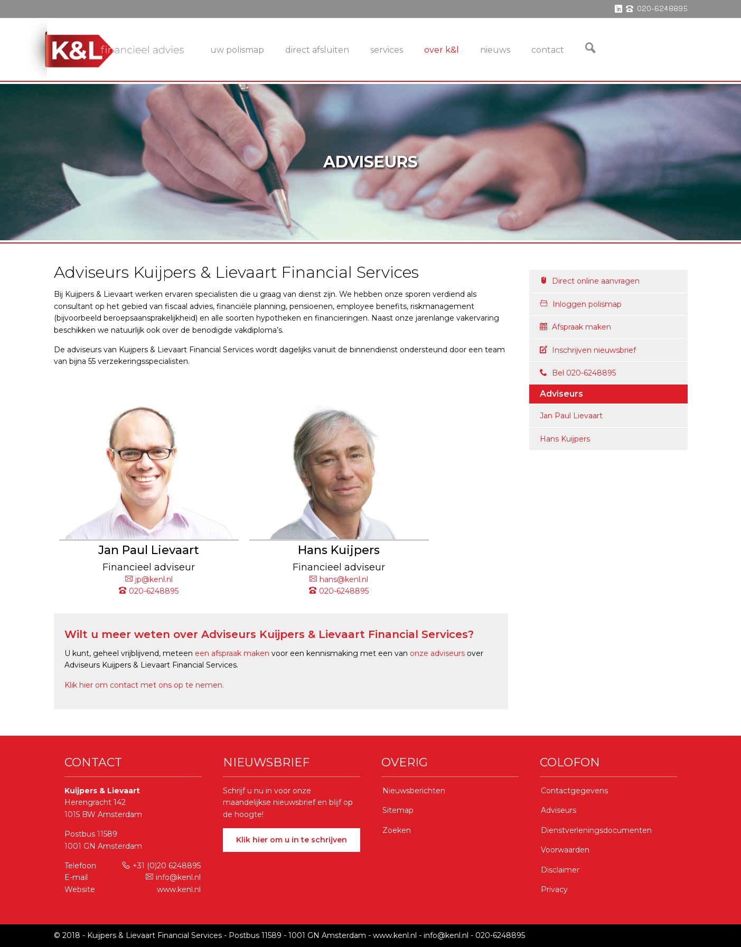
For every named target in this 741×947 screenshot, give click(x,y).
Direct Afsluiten (317, 50)
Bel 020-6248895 (578, 373)
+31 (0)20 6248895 (161, 865)
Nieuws (495, 50)
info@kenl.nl (173, 877)
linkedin (618, 9)
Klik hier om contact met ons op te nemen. (144, 685)
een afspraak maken (232, 653)
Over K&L (441, 50)
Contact (547, 50)
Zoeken (396, 830)
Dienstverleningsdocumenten (596, 830)
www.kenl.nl (179, 889)
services (386, 50)
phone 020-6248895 (657, 9)
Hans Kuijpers (565, 439)
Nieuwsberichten (413, 790)
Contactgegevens (574, 790)
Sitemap (398, 810)
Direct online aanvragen (590, 281)
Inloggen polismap (581, 304)
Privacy (554, 889)
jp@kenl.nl (149, 579)
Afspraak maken (575, 327)
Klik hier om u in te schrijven (291, 840)
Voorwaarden (565, 850)
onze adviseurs (437, 653)
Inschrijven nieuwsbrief (588, 350)
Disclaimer (560, 870)
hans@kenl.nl (338, 579)
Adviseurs (558, 810)
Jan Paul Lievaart (571, 415)
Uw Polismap (237, 50)
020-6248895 (149, 591)
